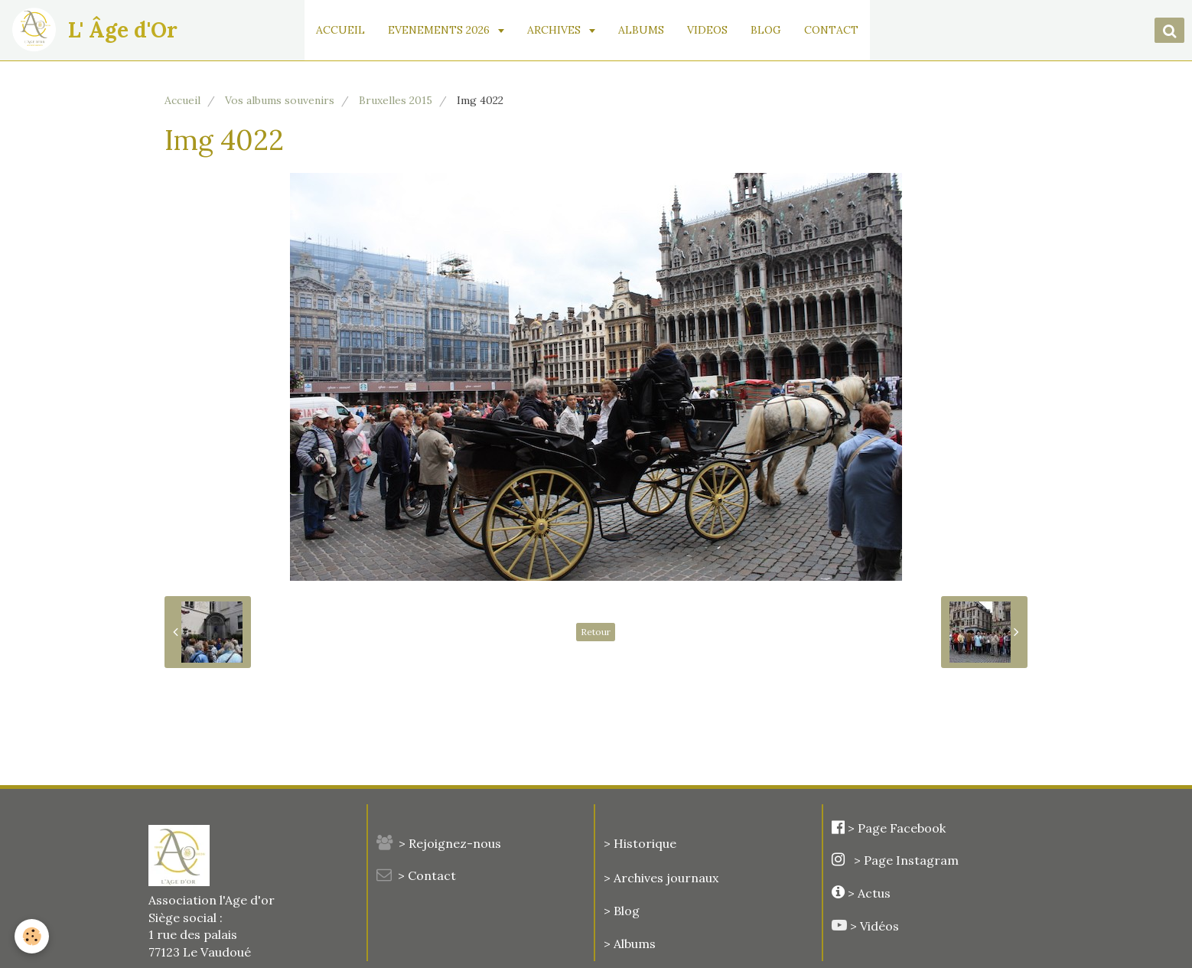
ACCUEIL (342, 30)
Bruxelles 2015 (395, 100)
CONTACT (833, 30)
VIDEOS (709, 30)
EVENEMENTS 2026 (441, 30)
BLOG (767, 30)
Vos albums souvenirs (279, 100)
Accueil (182, 100)
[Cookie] (32, 936)
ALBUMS (643, 30)
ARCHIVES (557, 30)
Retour (596, 631)
